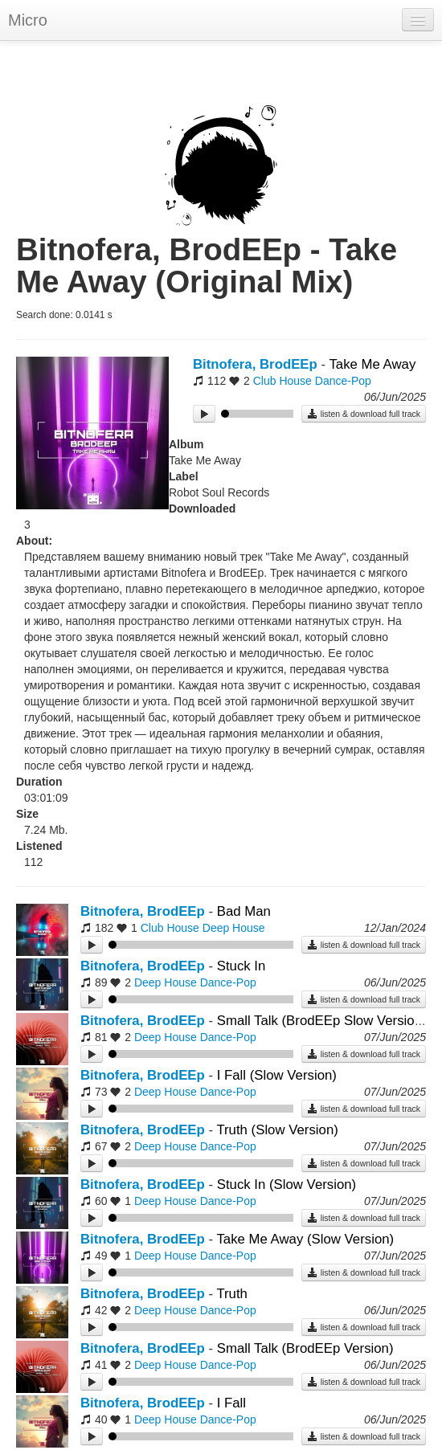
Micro (27, 20)
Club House (282, 380)
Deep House (234, 927)
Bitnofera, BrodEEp (255, 364)
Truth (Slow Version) (277, 1130)
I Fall (231, 1403)
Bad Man (244, 911)
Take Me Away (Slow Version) (305, 1239)
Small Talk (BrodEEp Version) (305, 1348)
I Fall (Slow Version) (277, 1075)
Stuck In (241, 966)
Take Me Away (372, 364)
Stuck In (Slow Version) (286, 1184)
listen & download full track (363, 413)
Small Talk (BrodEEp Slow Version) (322, 1020)
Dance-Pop (343, 380)
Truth (232, 1293)
